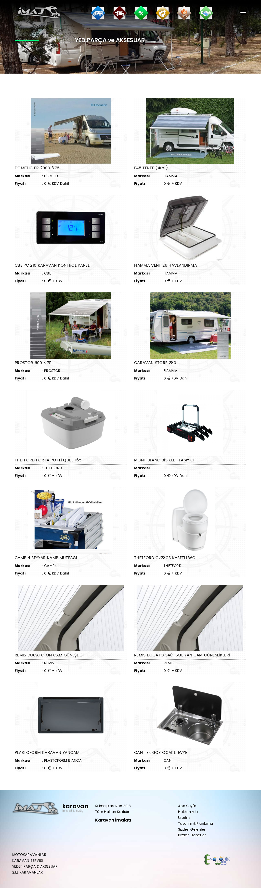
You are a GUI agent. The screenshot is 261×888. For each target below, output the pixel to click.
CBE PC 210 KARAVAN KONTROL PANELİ (53, 265)
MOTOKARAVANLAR (29, 855)
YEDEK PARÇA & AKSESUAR (35, 866)
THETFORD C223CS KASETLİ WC (164, 558)
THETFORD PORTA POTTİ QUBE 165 (48, 460)
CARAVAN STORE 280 (155, 363)
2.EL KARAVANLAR (27, 872)
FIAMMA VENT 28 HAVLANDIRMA (165, 265)
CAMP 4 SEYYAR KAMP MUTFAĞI (46, 558)
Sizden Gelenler (191, 829)
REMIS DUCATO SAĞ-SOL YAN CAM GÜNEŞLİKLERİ (182, 655)
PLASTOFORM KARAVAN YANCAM (47, 753)
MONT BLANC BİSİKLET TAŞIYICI (164, 460)
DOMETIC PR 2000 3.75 (37, 168)
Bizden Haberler (192, 835)
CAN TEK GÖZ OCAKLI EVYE (160, 753)
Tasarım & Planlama (195, 823)
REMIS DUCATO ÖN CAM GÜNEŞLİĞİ (49, 655)
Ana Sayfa (187, 806)
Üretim (184, 818)
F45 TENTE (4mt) (151, 168)
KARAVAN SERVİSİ (27, 860)
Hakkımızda (188, 812)
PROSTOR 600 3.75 (33, 363)
